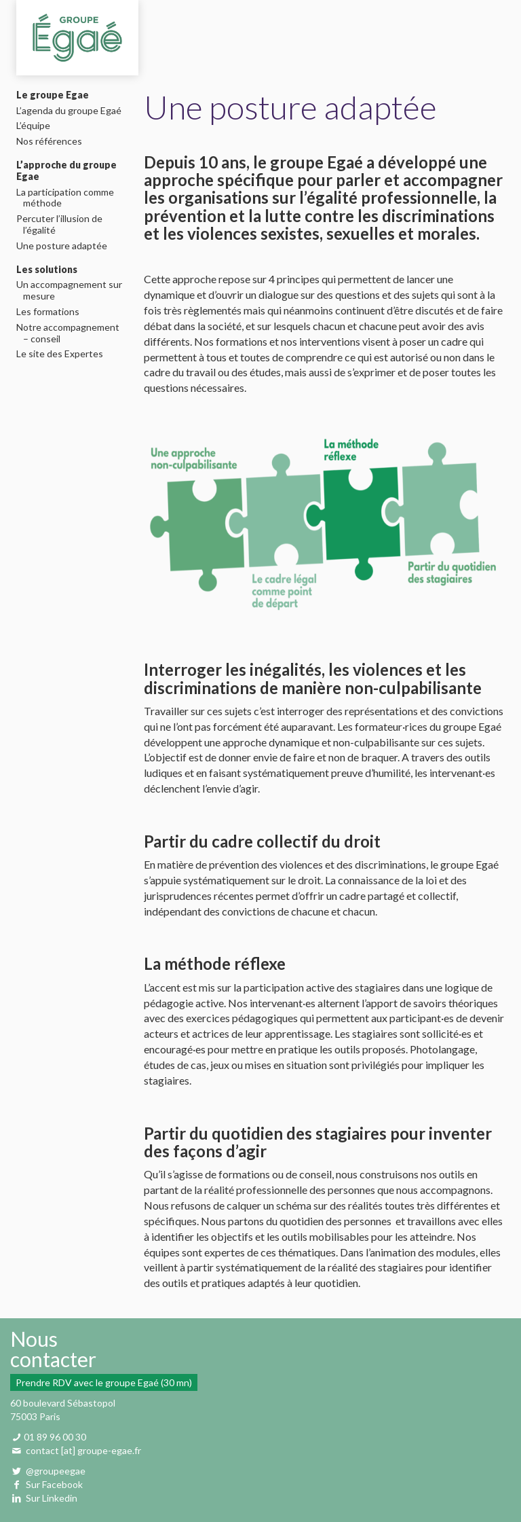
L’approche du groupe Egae (66, 171)
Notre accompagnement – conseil (71, 333)
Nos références (52, 141)
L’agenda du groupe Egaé (72, 110)
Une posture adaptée (65, 245)
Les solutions (46, 269)
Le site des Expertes (63, 353)
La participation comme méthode (68, 198)
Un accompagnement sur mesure (72, 290)
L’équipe (36, 125)
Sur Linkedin (51, 1498)
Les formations (51, 311)
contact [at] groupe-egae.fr (83, 1450)
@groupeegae (54, 1470)
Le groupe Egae (52, 95)
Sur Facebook (54, 1484)
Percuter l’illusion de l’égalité (62, 224)
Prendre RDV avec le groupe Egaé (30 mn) (104, 1382)
